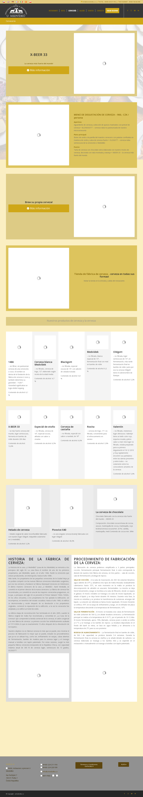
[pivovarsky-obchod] (38, 278)
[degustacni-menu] (38, 135)
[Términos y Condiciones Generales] (88, 765)
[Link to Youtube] (135, 10)
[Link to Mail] (138, 10)
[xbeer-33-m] (104, 63)
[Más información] (38, 70)
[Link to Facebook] (127, 10)
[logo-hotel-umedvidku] (15, 11)
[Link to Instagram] (131, 10)
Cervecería (10, 21)
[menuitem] (4, 2)
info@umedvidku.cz (89, 2)
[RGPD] (123, 764)
